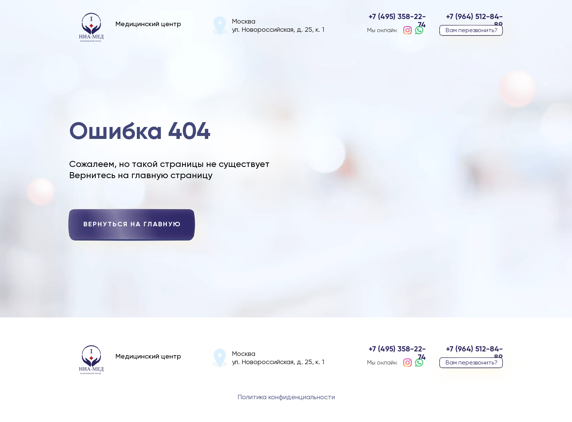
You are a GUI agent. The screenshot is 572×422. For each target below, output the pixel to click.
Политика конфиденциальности (286, 397)
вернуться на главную (132, 224)
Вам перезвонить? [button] (472, 31)
